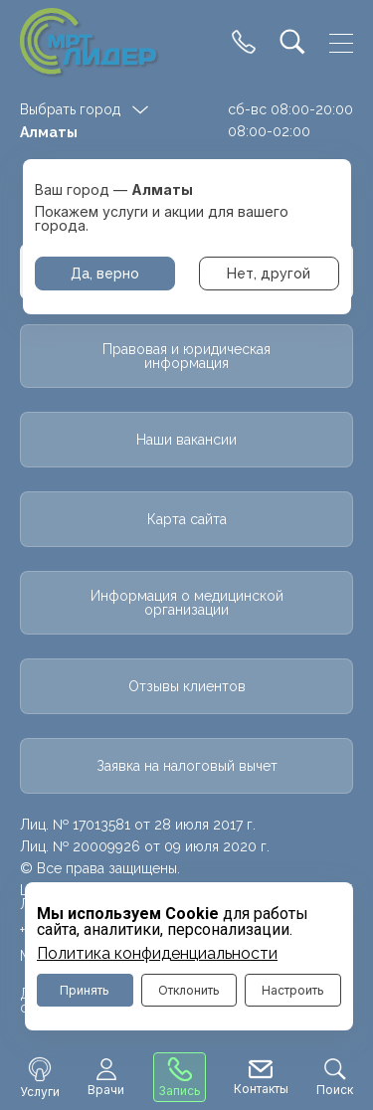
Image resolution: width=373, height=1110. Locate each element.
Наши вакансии (186, 440)
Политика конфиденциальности (157, 954)
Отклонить (189, 990)
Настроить (293, 990)
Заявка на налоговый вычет (187, 766)
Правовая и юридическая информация (186, 356)
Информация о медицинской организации (187, 603)
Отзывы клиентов (187, 686)
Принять (84, 990)
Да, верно (105, 273)
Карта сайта (187, 519)
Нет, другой (268, 273)
